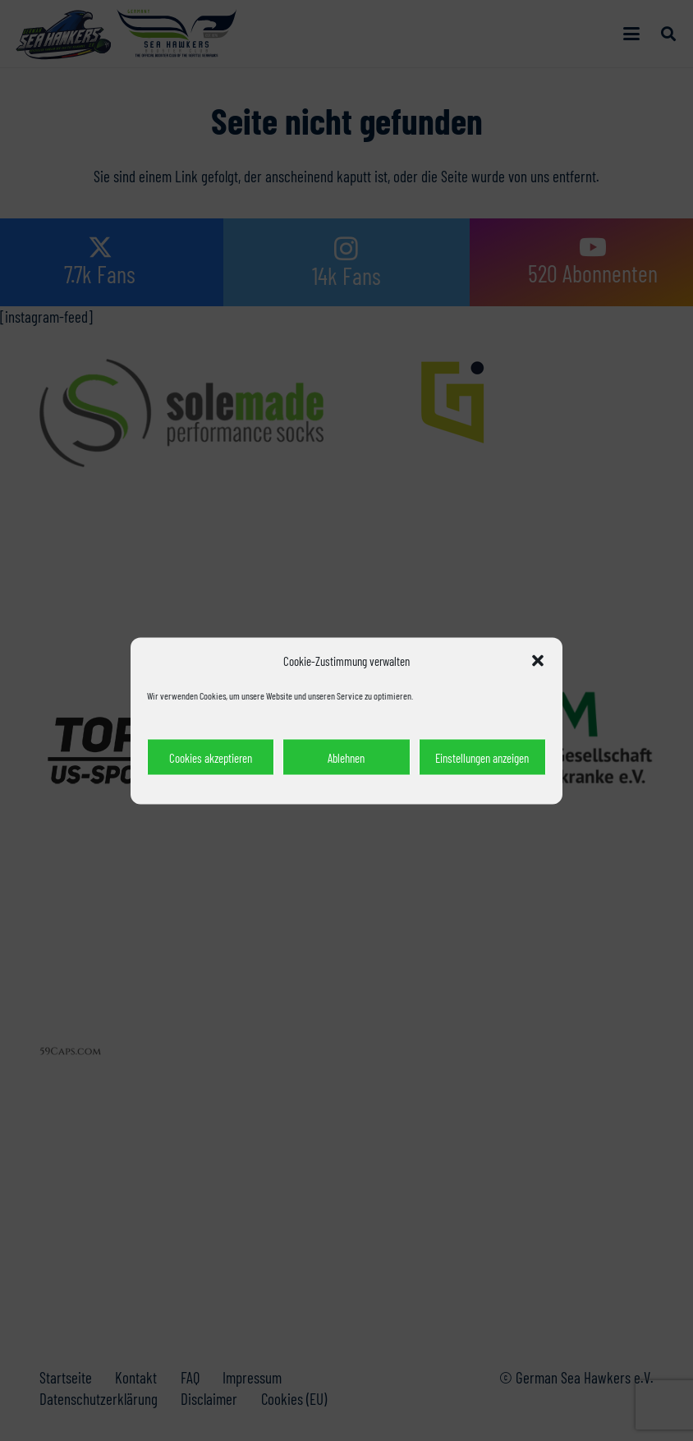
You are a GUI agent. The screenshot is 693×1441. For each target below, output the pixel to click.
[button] (538, 660)
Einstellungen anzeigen (482, 757)
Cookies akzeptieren (210, 757)
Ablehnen (346, 757)
